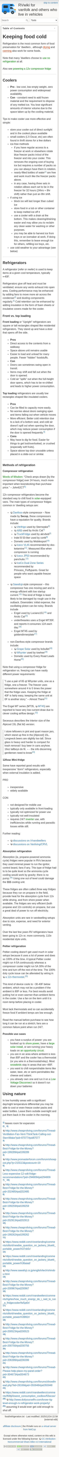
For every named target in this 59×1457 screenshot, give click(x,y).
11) (25, 548)
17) (35, 634)
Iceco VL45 (23, 545)
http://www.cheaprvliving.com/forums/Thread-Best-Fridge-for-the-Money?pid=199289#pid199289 (29, 1149)
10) (47, 540)
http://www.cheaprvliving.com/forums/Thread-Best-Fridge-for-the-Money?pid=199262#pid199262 (29, 1231)
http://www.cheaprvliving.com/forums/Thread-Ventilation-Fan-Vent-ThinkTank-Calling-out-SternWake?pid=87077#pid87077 (29, 1134)
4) (44, 432)
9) (47, 537)
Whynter (21, 652)
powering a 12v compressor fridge (32, 68)
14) (45, 612)
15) (26, 616)
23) (33, 752)
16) (20, 626)
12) (26, 558)
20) (22, 659)
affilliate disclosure (12, 1426)
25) (26, 976)
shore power (32, 1043)
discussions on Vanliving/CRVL (30, 844)
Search (27, 20)
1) (45, 172)
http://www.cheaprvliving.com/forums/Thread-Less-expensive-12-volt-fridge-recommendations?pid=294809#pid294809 (29, 1174)
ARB (19, 530)
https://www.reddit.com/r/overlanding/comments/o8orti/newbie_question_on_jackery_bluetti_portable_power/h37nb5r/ (29, 1245)
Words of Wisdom (12, 476)
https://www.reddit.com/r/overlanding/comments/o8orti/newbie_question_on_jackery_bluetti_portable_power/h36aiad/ (29, 1260)
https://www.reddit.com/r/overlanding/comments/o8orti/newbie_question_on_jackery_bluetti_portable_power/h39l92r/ (29, 1314)
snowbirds (16, 1064)
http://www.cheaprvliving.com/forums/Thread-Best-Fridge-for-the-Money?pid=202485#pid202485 (29, 1188)
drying (46, 47)
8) (50, 533)
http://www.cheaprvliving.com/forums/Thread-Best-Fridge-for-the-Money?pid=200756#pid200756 (29, 1342)
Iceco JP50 (23, 555)
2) (15, 297)
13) (20, 594)
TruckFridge (23, 534)
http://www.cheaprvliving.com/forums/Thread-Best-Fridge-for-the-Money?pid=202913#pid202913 (29, 1217)
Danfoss (17, 512)
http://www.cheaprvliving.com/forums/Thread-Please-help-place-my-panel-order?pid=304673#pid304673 (29, 1371)
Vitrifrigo (21, 527)
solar (37, 498)
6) (49, 526)
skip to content (51, 2)
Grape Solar (23, 649)
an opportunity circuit (32, 1050)
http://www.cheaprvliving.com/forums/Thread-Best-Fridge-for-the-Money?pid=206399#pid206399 (29, 1356)
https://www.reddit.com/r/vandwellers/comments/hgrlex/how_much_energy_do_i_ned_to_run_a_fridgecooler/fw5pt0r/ (29, 1299)
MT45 (41, 706)
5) (25, 487)
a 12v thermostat (15, 977)
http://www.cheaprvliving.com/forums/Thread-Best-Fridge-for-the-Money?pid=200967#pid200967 (29, 1285)
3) (14, 301)
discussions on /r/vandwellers (29, 840)
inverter (30, 819)
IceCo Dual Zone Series (30, 563)
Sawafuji (17, 584)
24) (11, 877)
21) (45, 698)
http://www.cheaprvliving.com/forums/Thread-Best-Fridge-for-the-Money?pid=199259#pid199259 (29, 1202)
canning (7, 50)
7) (44, 529)
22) (36, 712)
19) (46, 652)
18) (50, 648)
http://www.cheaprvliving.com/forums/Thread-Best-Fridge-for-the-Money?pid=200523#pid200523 (29, 1328)
